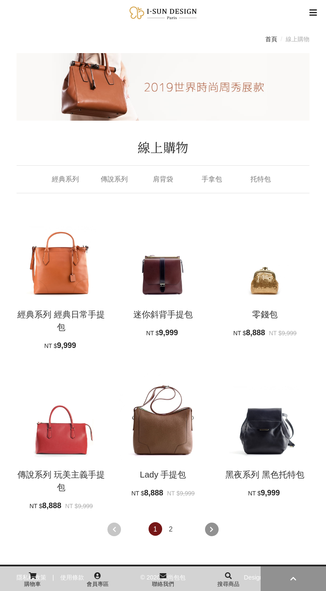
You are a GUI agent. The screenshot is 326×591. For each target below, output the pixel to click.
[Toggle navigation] (313, 12)
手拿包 (212, 179)
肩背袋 (163, 179)
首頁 (271, 39)
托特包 (260, 179)
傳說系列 (114, 179)
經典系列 (65, 179)
